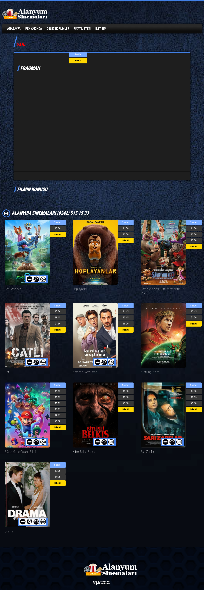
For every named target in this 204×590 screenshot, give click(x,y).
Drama (8, 526)
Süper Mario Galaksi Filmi (19, 447)
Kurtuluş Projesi (149, 368)
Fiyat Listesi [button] (82, 28)
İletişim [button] (100, 28)
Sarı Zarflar (147, 447)
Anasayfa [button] (14, 28)
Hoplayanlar (79, 288)
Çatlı (7, 368)
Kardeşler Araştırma (84, 368)
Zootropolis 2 (12, 288)
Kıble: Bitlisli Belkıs (83, 447)
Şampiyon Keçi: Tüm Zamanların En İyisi (163, 288)
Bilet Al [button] (78, 60)
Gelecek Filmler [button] (58, 28)
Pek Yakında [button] (33, 28)
